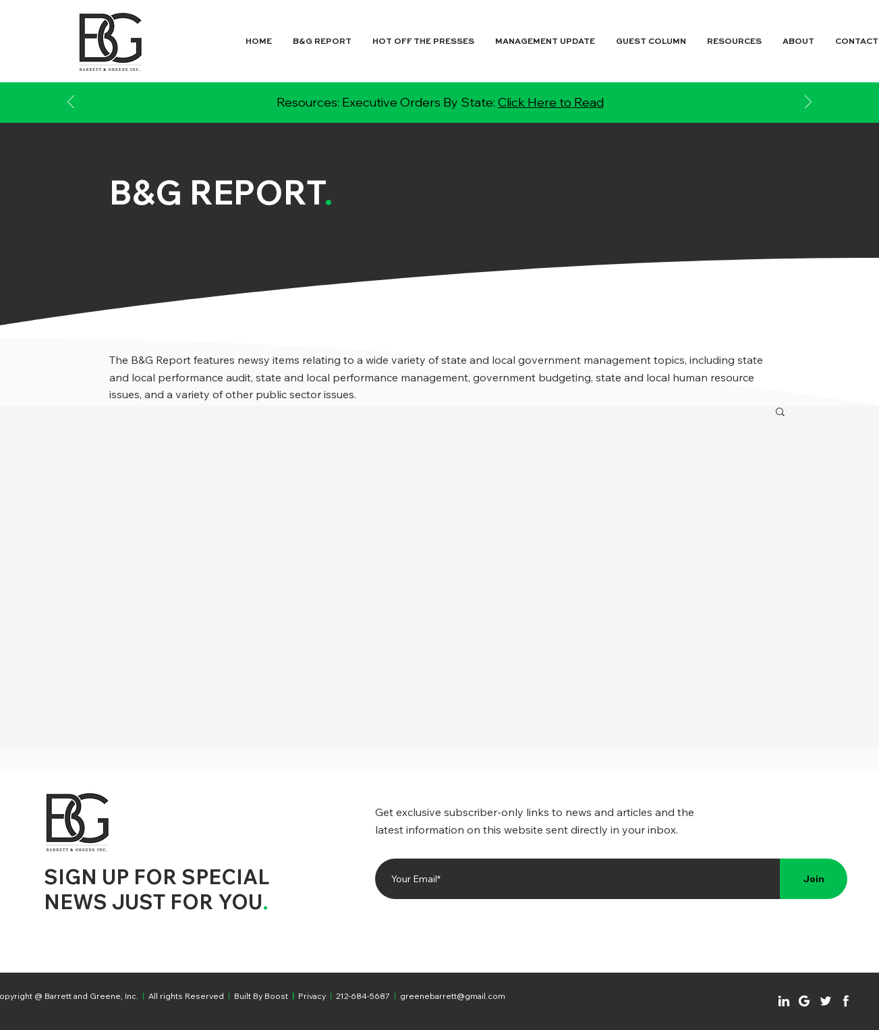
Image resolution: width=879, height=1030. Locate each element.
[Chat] (784, 1001)
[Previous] (70, 103)
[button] (780, 413)
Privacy (312, 996)
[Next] (808, 103)
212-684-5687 (363, 996)
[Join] (813, 879)
